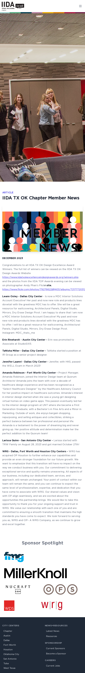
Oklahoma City (11, 654)
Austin (6, 636)
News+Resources (56, 625)
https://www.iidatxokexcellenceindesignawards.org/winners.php (40, 277)
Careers (50, 660)
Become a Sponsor (56, 653)
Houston (8, 649)
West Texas (9, 668)
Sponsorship (53, 643)
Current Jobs (53, 666)
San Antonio (10, 659)
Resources (51, 636)
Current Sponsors (55, 648)
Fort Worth (9, 645)
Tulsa (6, 663)
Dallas (6, 640)
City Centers (10, 625)
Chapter (7, 631)
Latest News (52, 631)
